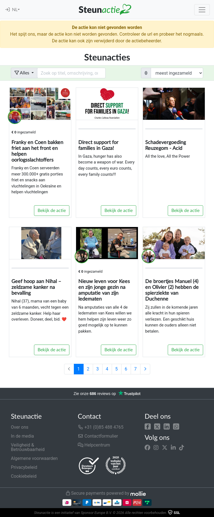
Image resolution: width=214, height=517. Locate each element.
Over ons (19, 427)
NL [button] (15, 10)
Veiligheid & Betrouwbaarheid (28, 447)
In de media (22, 436)
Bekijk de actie (52, 210)
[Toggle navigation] (202, 9)
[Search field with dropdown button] (71, 73)
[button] (148, 426)
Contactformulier (98, 436)
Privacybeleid (24, 467)
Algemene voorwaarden (34, 458)
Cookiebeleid (24, 476)
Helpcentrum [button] (94, 445)
